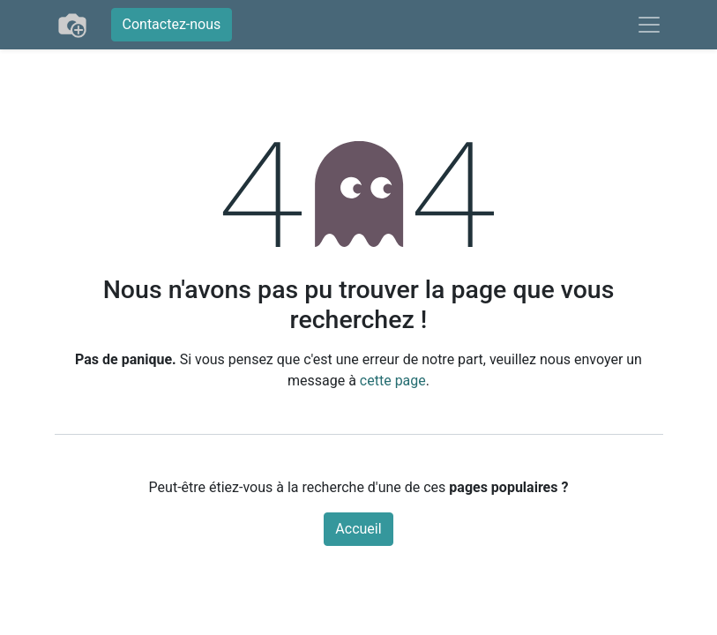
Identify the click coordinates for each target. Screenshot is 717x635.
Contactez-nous (172, 24)
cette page (393, 380)
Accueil (358, 528)
